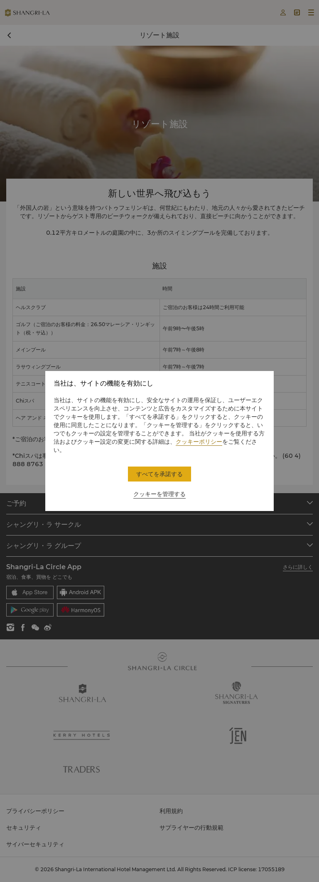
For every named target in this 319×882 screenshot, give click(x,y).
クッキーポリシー (199, 441)
